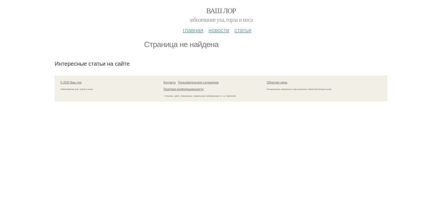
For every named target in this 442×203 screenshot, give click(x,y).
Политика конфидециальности (183, 89)
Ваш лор (221, 11)
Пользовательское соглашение (198, 82)
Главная (193, 30)
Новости (218, 30)
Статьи (242, 30)
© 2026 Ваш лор (70, 82)
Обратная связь (277, 82)
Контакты (169, 82)
